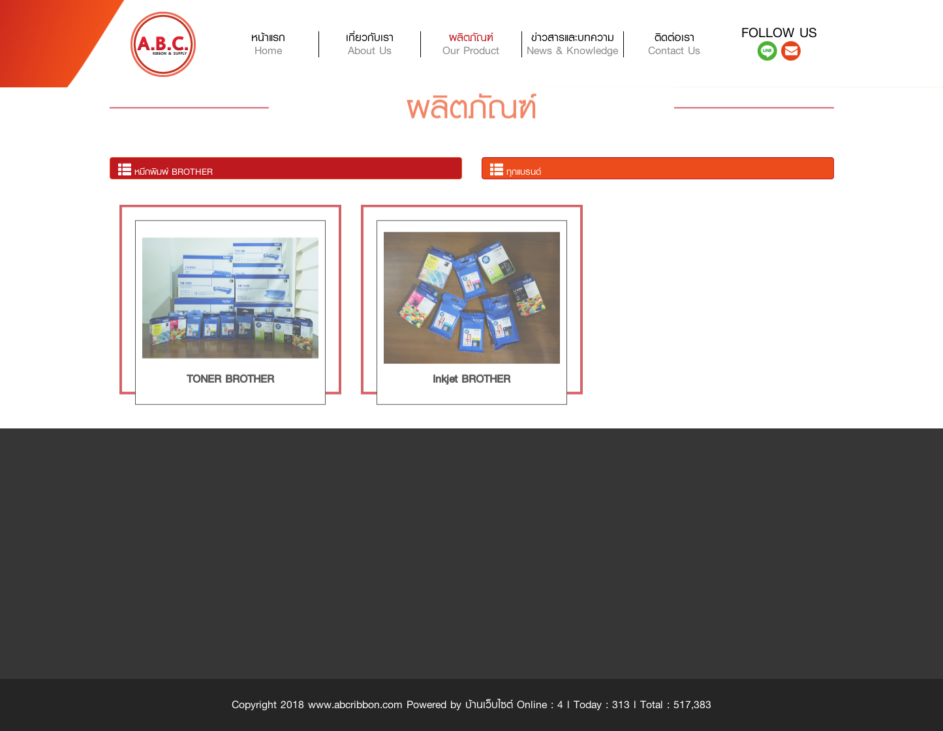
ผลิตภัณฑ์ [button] (470, 44)
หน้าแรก (284, 44)
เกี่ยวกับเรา (370, 44)
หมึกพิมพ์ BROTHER (165, 170)
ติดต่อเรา (674, 44)
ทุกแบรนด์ (515, 170)
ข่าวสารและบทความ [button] (572, 44)
